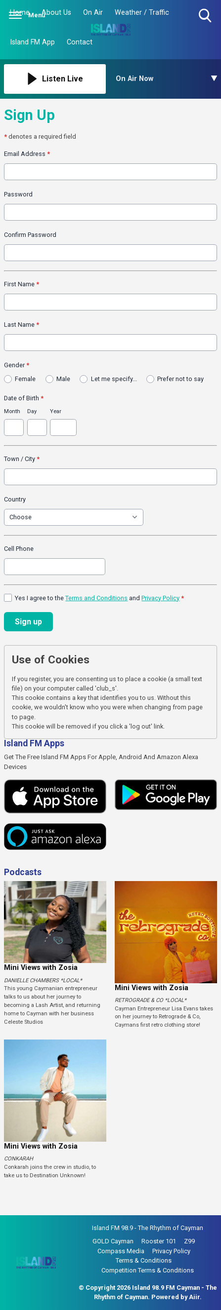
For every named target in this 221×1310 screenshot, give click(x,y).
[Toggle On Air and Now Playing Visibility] (167, 79)
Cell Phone (19, 548)
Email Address (27, 153)
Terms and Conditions (96, 598)
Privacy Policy (160, 598)
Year (55, 411)
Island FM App (32, 42)
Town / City (22, 458)
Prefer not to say (180, 379)
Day (32, 411)
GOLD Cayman (112, 1241)
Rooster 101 (158, 1241)
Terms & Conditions (144, 1260)
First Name (21, 284)
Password (18, 194)
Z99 (189, 1241)
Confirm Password (30, 234)
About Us (56, 12)
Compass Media (120, 1251)
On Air (93, 12)
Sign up (28, 621)
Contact (79, 42)
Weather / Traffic (142, 12)
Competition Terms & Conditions (147, 1270)
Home (20, 12)
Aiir (194, 1297)
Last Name (21, 324)
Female (25, 379)
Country (15, 499)
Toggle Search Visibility (206, 16)
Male (63, 379)
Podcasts (23, 872)
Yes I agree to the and (99, 598)
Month (12, 411)
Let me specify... (114, 379)
